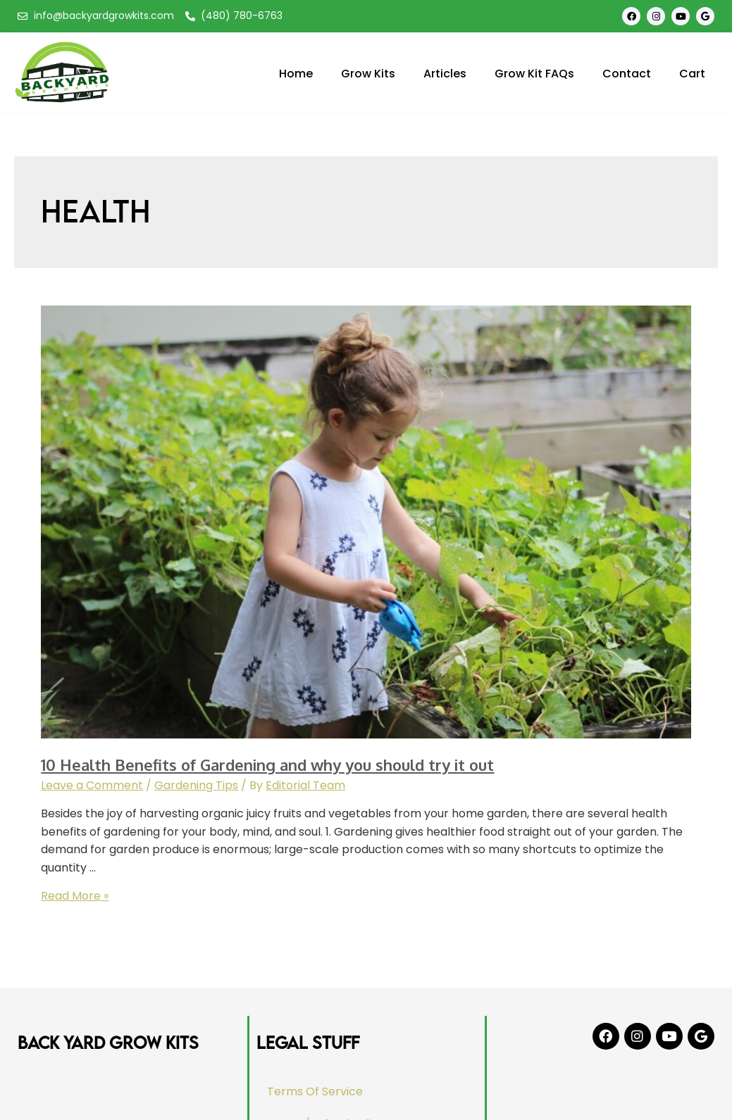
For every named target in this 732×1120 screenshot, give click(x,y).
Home (296, 73)
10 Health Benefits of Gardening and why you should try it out (267, 764)
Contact (626, 73)
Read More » (74, 896)
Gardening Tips (196, 785)
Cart (692, 73)
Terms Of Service (316, 1091)
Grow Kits (368, 73)
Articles (444, 73)
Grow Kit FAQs (534, 73)
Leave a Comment (92, 785)
